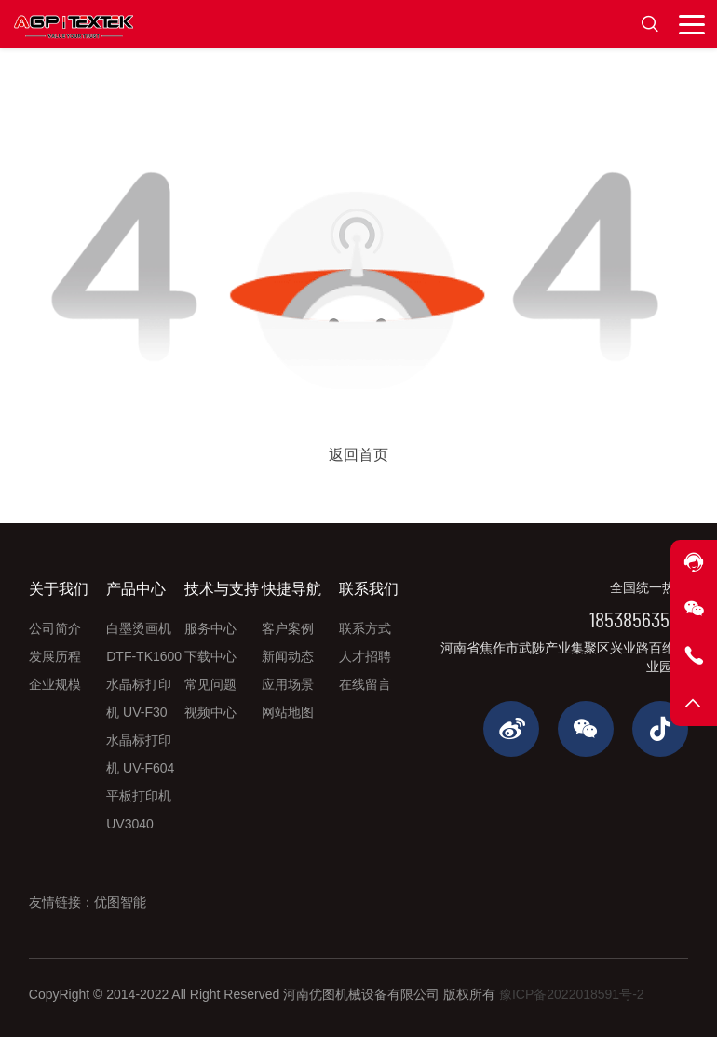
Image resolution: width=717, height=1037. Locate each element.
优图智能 (120, 902)
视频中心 (210, 712)
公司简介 (55, 628)
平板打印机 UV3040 (138, 809)
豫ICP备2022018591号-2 (571, 994)
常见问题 (210, 684)
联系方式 (365, 628)
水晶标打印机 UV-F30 (138, 698)
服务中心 (210, 628)
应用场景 (288, 684)
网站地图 (288, 712)
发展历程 (55, 656)
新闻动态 (288, 656)
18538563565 (638, 618)
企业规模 (55, 684)
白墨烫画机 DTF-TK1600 (144, 642)
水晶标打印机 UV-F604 (140, 754)
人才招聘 (365, 656)
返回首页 (358, 455)
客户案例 (288, 628)
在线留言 (365, 684)
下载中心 (210, 656)
